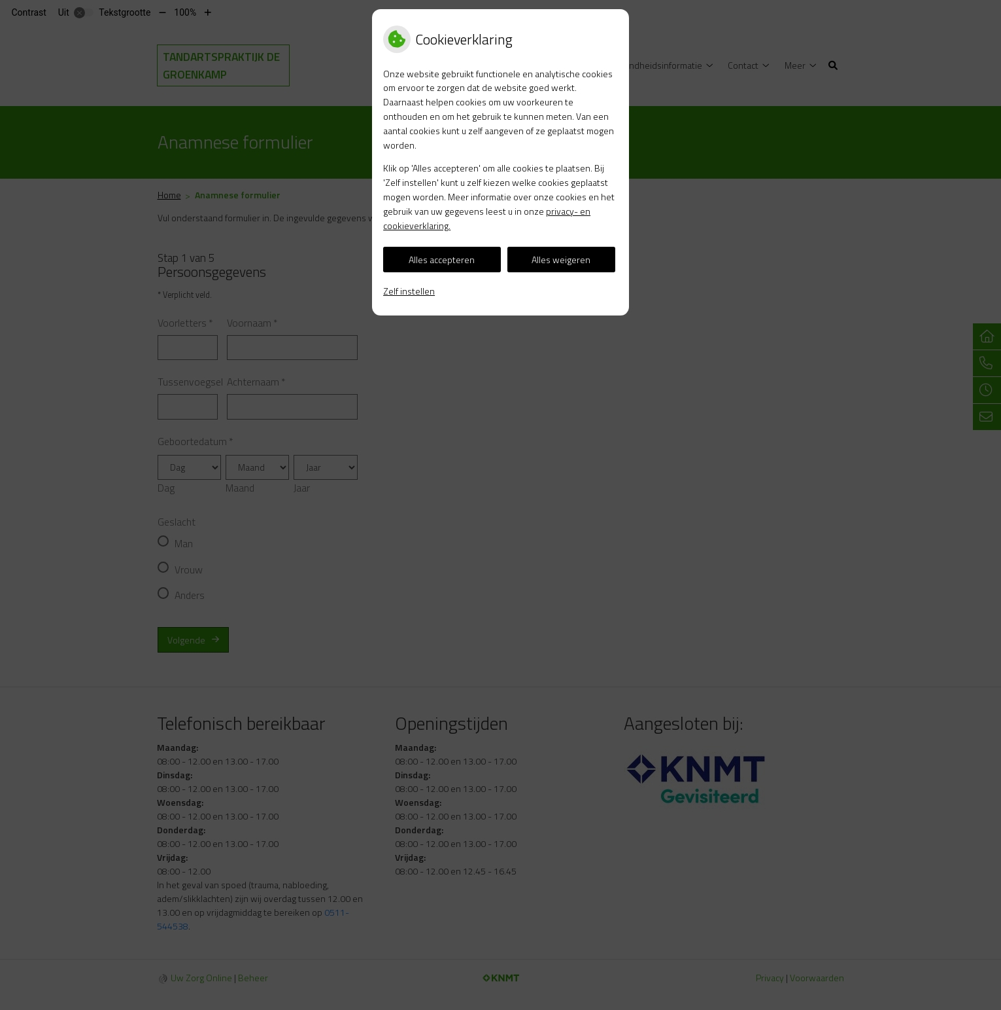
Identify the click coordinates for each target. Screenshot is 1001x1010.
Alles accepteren (442, 259)
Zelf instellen (409, 291)
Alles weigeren (561, 259)
